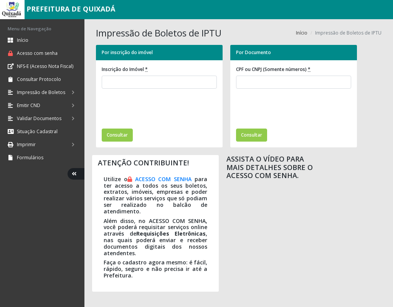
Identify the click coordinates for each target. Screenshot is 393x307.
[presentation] (160, 110)
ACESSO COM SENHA (163, 179)
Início (301, 33)
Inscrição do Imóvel (125, 69)
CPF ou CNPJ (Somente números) (273, 69)
